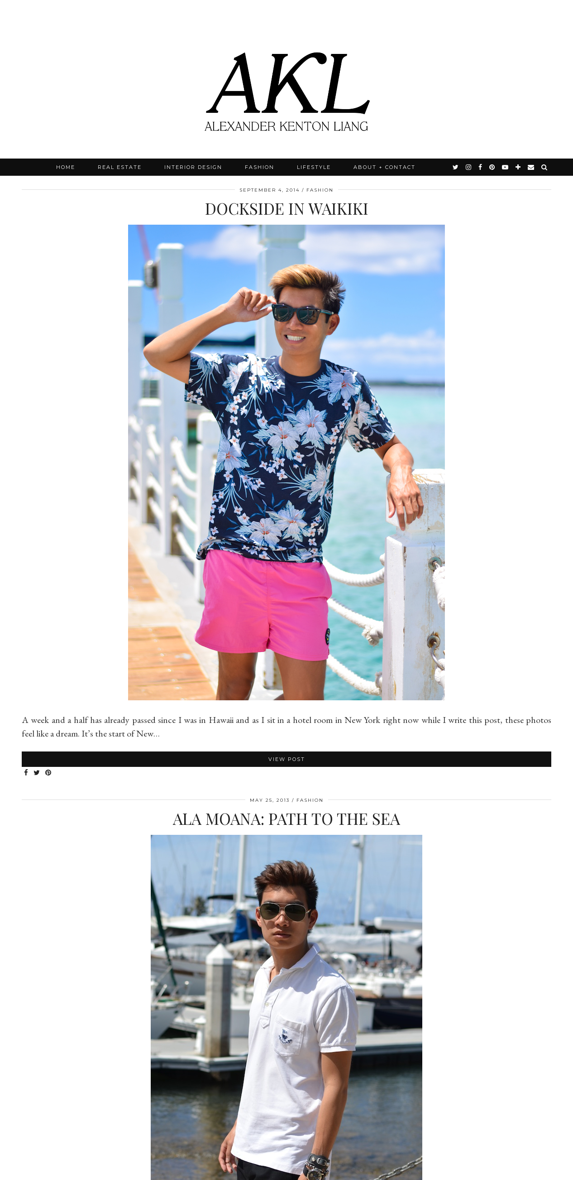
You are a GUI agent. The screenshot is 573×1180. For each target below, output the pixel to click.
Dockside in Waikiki (286, 208)
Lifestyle (314, 167)
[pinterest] (492, 167)
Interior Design (193, 167)
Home (65, 167)
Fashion (259, 167)
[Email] (531, 167)
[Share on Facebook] (26, 773)
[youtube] (505, 167)
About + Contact (384, 167)
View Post (286, 759)
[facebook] (480, 167)
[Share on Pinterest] (48, 773)
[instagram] (469, 167)
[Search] (544, 167)
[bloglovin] (518, 167)
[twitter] (456, 167)
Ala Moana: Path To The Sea (286, 818)
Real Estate (120, 167)
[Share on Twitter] (37, 773)
